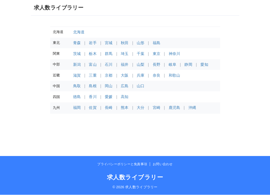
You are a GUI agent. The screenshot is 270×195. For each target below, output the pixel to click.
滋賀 (77, 75)
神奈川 (174, 53)
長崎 (109, 107)
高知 (125, 97)
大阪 (125, 75)
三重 (93, 75)
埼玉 (125, 53)
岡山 (109, 86)
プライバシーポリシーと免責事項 (122, 164)
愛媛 (109, 97)
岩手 (93, 43)
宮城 (109, 43)
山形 (141, 43)
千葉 (141, 53)
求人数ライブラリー (59, 8)
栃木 (93, 53)
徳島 (77, 97)
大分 (141, 107)
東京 (157, 53)
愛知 (204, 64)
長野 (157, 64)
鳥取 (77, 86)
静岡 (188, 64)
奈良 (157, 75)
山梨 (141, 64)
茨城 (77, 53)
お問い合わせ (163, 164)
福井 (125, 64)
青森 (77, 43)
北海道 (79, 32)
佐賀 (93, 107)
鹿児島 (174, 107)
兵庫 (141, 75)
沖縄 (192, 107)
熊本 (125, 107)
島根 (93, 86)
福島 (157, 43)
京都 (109, 75)
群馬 (109, 53)
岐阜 (173, 64)
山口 (141, 86)
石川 (109, 64)
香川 (93, 97)
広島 (125, 86)
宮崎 (157, 107)
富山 (93, 64)
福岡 (77, 107)
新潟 (77, 64)
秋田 (125, 43)
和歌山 (174, 75)
